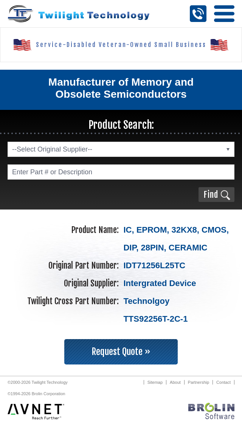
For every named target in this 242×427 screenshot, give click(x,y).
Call (198, 13)
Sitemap (155, 382)
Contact (223, 382)
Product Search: (121, 124)
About (175, 382)
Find (210, 194)
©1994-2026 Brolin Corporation (36, 393)
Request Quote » (121, 351)
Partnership (198, 382)
